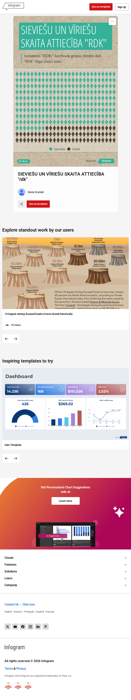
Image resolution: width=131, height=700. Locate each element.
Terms (9, 668)
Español (40, 611)
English (8, 611)
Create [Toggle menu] (9, 558)
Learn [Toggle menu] (8, 578)
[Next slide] (15, 338)
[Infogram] (13, 7)
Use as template (101, 6)
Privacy (21, 668)
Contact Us (12, 604)
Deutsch (17, 611)
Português (29, 611)
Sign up (122, 7)
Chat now (28, 604)
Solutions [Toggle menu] (11, 571)
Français (49, 611)
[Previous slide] (6, 338)
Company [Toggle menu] (11, 585)
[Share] (21, 204)
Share (25, 161)
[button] (58, 149)
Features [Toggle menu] (10, 564)
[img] (65, 101)
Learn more (65, 500)
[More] (112, 21)
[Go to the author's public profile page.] (31, 192)
